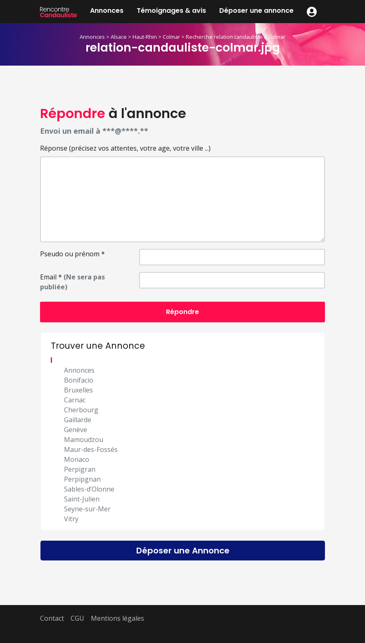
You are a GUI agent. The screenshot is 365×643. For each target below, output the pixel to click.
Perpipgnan (82, 479)
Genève (75, 429)
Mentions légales (117, 618)
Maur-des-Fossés (91, 449)
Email (72, 281)
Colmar (171, 36)
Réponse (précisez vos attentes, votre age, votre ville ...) (125, 148)
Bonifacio (78, 380)
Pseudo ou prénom (72, 253)
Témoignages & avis (171, 10)
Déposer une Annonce (183, 550)
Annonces (106, 10)
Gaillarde (77, 419)
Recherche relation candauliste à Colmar (235, 36)
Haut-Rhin (145, 36)
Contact (52, 618)
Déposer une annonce (256, 10)
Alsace (119, 36)
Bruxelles (78, 390)
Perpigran (79, 469)
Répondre (182, 312)
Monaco (76, 459)
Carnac (74, 399)
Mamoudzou (83, 439)
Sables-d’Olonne (89, 489)
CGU (77, 618)
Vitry (71, 518)
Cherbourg (81, 409)
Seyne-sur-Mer (87, 508)
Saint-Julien (82, 499)
